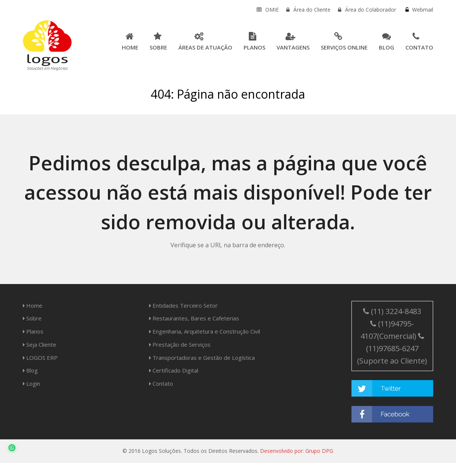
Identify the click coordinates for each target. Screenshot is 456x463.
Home (32, 305)
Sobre (32, 318)
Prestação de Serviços (180, 344)
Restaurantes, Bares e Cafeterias (194, 318)
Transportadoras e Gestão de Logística (202, 357)
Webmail (422, 9)
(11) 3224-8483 (392, 311)
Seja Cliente (39, 344)
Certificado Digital (173, 370)
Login (31, 383)
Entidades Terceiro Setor (183, 305)
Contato (161, 383)
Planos (33, 331)
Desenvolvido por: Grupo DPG (296, 450)
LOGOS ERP (40, 357)
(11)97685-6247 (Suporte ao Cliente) (392, 349)
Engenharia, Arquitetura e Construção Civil (204, 331)
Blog (30, 370)
